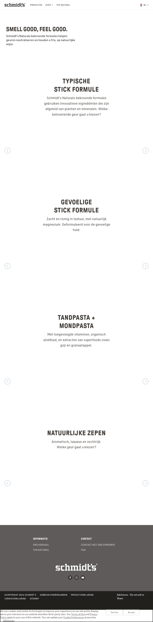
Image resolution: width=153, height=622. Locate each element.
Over (48, 5)
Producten (36, 5)
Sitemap (34, 598)
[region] (76, 615)
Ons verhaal (41, 544)
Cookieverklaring (15, 599)
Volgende (146, 151)
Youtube (83, 577)
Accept (131, 612)
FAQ (83, 549)
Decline (114, 612)
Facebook (70, 577)
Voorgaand (7, 151)
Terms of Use (78, 614)
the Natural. (63, 5)
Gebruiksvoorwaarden (53, 595)
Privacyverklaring (82, 595)
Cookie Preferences (73, 617)
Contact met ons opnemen (98, 544)
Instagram (76, 577)
